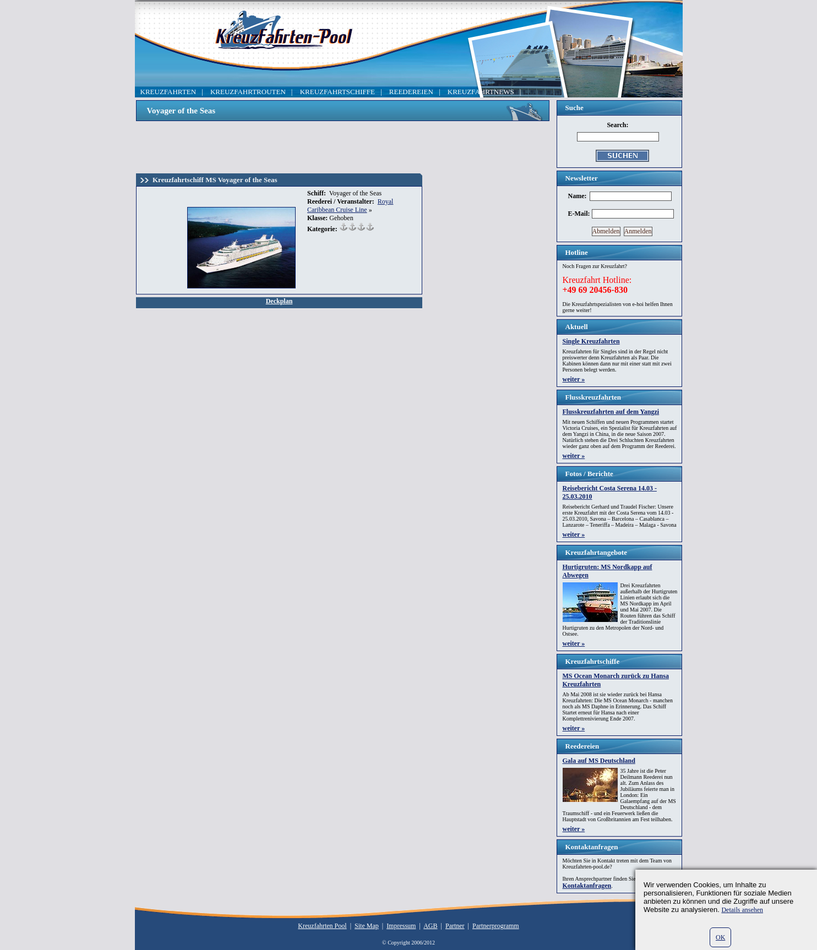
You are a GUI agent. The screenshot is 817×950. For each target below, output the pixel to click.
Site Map (367, 926)
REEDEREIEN (411, 92)
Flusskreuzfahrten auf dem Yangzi (611, 412)
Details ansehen (742, 910)
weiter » (574, 379)
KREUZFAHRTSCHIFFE (337, 92)
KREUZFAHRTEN (168, 92)
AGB (430, 926)
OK (720, 937)
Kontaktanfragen (587, 885)
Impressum (401, 926)
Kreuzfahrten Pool (322, 926)
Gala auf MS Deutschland (599, 761)
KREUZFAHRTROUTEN (248, 92)
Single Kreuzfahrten (591, 341)
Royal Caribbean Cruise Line (350, 206)
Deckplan (279, 301)
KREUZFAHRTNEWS (481, 92)
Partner (455, 926)
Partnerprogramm (495, 926)
